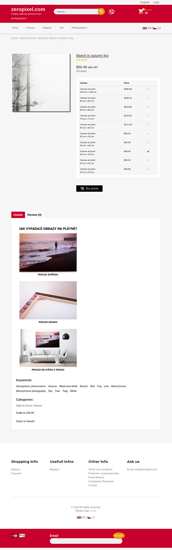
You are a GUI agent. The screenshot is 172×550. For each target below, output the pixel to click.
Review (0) (35, 217)
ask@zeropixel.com (146, 471)
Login (156, 2)
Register (145, 2)
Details (18, 217)
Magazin (43, 30)
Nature (38, 408)
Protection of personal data (103, 475)
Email (54, 538)
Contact (92, 487)
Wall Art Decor (28, 40)
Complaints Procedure (101, 483)
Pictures (28, 30)
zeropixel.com (29, 14)
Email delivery (96, 479)
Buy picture (89, 190)
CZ (159, 29)
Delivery (15, 471)
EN (149, 29)
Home (14, 30)
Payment (16, 475)
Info (56, 30)
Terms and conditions (100, 471)
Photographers (72, 30)
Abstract (43, 40)
